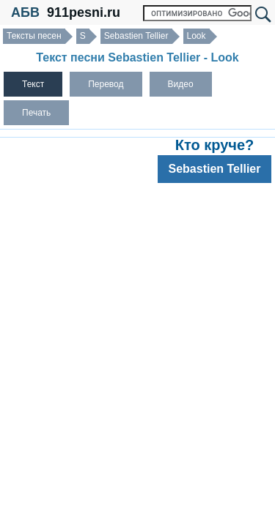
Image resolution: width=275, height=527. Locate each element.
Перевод (105, 84)
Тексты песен (34, 36)
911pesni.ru (83, 12)
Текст (33, 84)
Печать (36, 113)
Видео (181, 84)
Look (196, 36)
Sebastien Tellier (136, 36)
